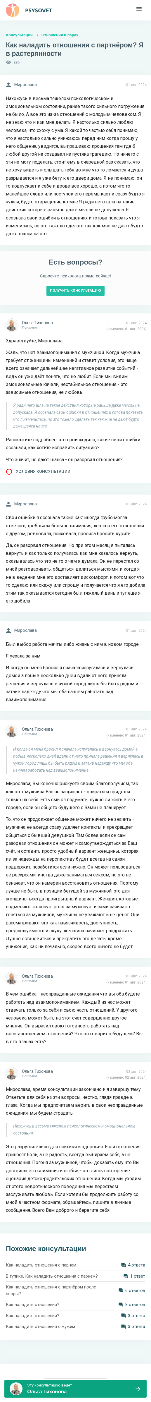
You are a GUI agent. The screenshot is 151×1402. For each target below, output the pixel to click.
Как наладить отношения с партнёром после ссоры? (51, 1290)
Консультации (19, 35)
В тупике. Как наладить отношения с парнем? (52, 1276)
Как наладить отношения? (32, 1304)
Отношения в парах (59, 35)
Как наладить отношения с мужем (40, 1326)
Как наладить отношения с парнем (41, 1265)
